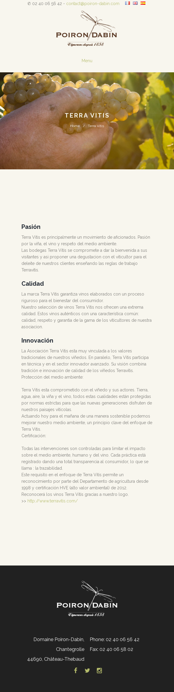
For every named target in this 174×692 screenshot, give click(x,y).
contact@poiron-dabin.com (92, 3)
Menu (87, 60)
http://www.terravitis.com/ (52, 501)
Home (75, 126)
